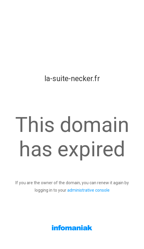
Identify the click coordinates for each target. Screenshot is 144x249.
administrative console (88, 190)
